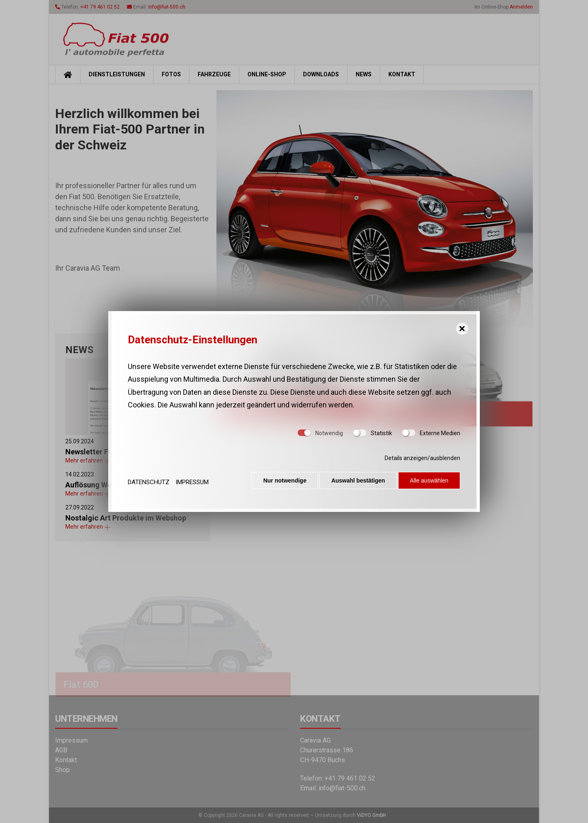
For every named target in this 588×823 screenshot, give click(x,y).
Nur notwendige (281, 482)
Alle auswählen (429, 482)
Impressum (192, 482)
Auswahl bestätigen (356, 482)
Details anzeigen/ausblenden (422, 459)
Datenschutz (148, 482)
